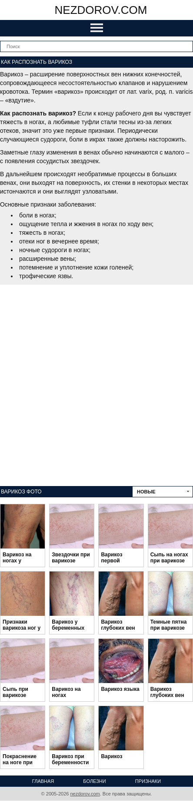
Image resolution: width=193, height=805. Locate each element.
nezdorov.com (101, 9)
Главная (43, 781)
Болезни (94, 781)
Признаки (148, 781)
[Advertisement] (96, 385)
